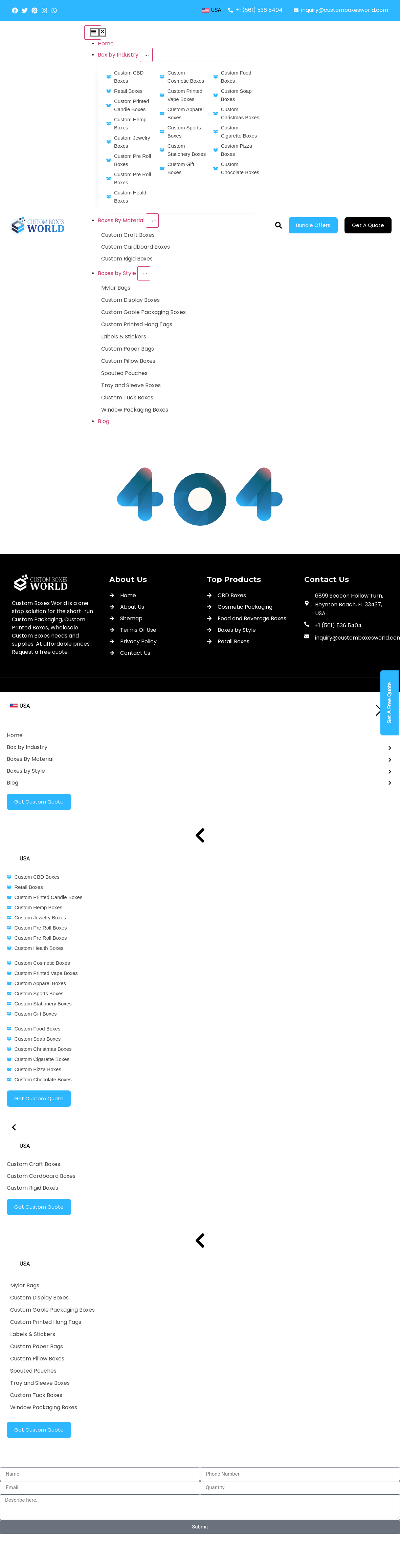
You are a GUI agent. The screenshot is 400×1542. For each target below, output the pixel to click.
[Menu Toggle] (92, 32)
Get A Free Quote (389, 703)
